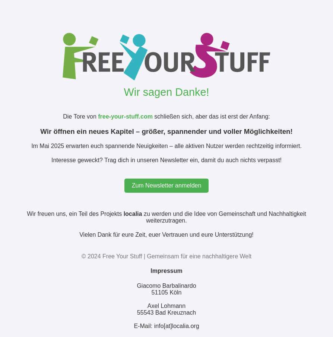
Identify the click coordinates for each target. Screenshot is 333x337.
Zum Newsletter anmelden (167, 185)
